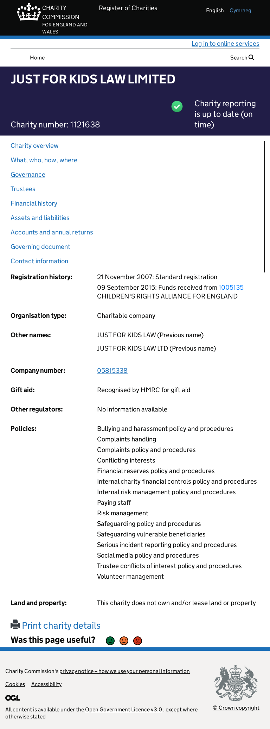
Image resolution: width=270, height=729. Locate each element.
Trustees (23, 189)
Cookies (15, 684)
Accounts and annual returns (52, 232)
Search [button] (242, 57)
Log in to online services (225, 43)
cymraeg (240, 10)
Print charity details (56, 625)
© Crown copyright (236, 707)
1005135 (231, 287)
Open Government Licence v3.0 (123, 709)
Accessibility (46, 684)
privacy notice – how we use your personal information (124, 671)
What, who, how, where (44, 160)
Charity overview (35, 146)
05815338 (112, 370)
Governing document (40, 247)
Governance (28, 174)
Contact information (39, 261)
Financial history (34, 203)
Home (37, 57)
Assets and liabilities (40, 218)
